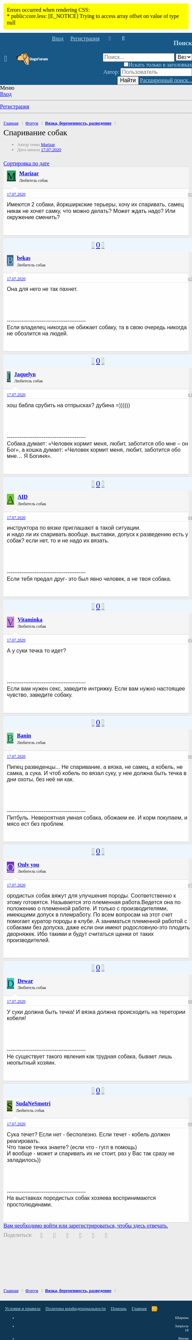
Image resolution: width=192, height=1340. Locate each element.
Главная (139, 1308)
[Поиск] (123, 39)
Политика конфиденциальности (75, 1308)
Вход (6, 94)
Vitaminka (30, 620)
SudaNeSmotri (33, 1103)
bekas (23, 258)
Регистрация (14, 106)
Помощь (119, 1308)
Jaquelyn (24, 374)
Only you (28, 865)
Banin (24, 736)
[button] (7, 59)
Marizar (48, 144)
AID (23, 497)
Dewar (25, 981)
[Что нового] (109, 39)
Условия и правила (23, 1308)
